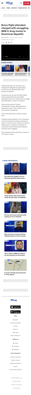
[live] (26, 3)
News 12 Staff (5, 37)
